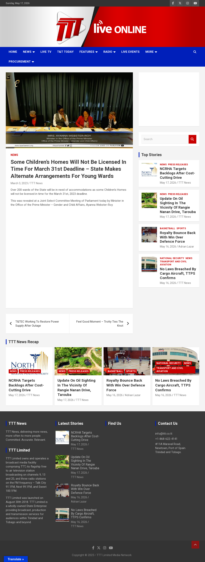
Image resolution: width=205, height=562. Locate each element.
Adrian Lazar (186, 246)
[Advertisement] (169, 99)
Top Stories (151, 154)
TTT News (36, 183)
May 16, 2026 (168, 246)
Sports (181, 228)
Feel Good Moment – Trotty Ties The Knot (99, 323)
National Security (172, 258)
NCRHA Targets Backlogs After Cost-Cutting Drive (177, 173)
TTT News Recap (23, 342)
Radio (107, 52)
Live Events (130, 52)
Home (13, 52)
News (27, 52)
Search (192, 139)
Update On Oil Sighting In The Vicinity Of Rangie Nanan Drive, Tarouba (178, 205)
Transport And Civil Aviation (173, 263)
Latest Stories (70, 423)
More (149, 52)
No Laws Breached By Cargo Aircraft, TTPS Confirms (178, 273)
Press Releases (178, 164)
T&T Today (65, 52)
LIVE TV (45, 52)
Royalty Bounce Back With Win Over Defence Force (178, 237)
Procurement (20, 61)
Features (86, 52)
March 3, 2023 (19, 183)
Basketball (167, 228)
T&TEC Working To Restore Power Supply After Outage (37, 323)
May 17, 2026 (168, 182)
